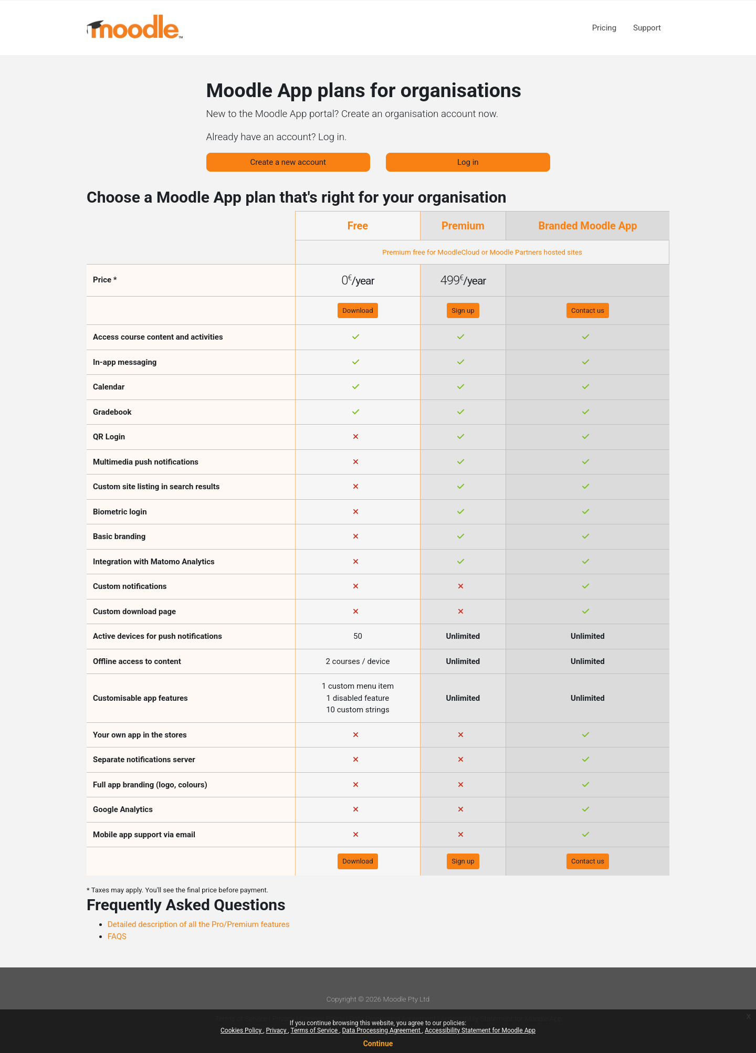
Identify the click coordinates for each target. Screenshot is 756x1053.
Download (357, 310)
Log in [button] (468, 162)
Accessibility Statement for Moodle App (480, 1030)
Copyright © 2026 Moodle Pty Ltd (378, 999)
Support (647, 28)
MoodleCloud (458, 252)
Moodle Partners (515, 252)
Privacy (277, 1030)
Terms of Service (314, 1030)
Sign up (463, 310)
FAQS (117, 936)
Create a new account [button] (288, 162)
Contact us (587, 310)
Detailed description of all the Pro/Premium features (199, 924)
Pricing (604, 28)
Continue (378, 1043)
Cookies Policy (241, 1030)
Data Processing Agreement (382, 1030)
